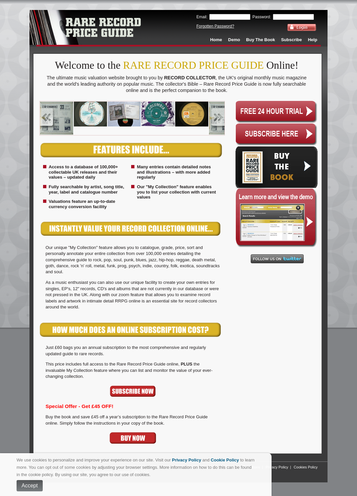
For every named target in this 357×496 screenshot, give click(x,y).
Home (216, 39)
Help (312, 39)
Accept (30, 485)
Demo (234, 39)
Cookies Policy (306, 467)
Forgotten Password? (215, 26)
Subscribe (291, 39)
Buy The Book (260, 39)
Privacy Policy (277, 467)
